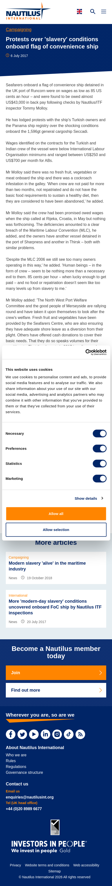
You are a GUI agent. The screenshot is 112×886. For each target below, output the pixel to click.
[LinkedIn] (45, 734)
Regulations (16, 767)
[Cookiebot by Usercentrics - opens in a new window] (85, 352)
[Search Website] (92, 12)
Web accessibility (86, 865)
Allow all (56, 514)
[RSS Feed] (80, 734)
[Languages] (80, 12)
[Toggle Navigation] (103, 12)
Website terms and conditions (47, 865)
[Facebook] (10, 734)
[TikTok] (69, 734)
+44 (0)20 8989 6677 (24, 809)
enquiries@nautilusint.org (30, 797)
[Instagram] (57, 734)
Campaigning (18, 29)
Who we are (16, 755)
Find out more (57, 690)
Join (57, 672)
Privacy (15, 865)
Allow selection (56, 529)
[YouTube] (34, 734)
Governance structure (24, 772)
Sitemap (54, 871)
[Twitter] (22, 734)
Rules (11, 761)
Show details (86, 498)
